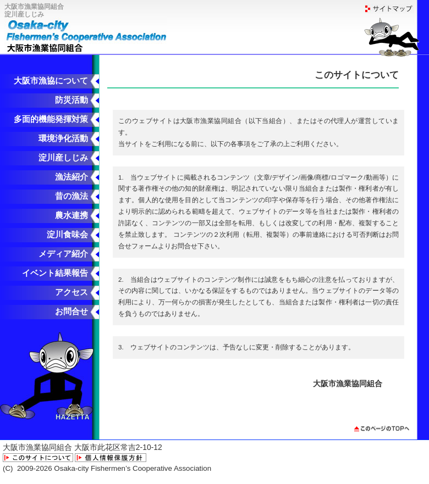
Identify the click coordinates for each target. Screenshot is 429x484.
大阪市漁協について (51, 80)
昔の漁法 (71, 196)
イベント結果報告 (55, 273)
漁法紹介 (71, 177)
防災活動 (71, 100)
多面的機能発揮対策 (51, 119)
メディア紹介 (63, 253)
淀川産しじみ (63, 157)
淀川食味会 (67, 234)
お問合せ (71, 311)
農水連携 (71, 215)
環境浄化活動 (63, 138)
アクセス (71, 292)
